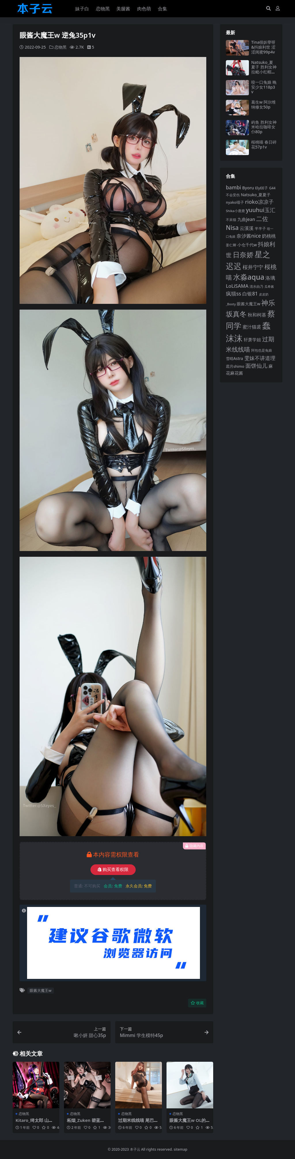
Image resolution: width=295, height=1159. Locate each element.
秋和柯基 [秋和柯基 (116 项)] (257, 315)
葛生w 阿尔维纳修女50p (263, 104)
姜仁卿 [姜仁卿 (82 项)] (231, 245)
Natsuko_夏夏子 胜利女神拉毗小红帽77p (264, 69)
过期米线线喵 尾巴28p (138, 1122)
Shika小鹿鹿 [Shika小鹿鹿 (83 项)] (235, 211)
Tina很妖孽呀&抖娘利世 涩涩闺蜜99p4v (263, 47)
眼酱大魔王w (40, 990)
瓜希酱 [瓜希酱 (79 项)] (269, 286)
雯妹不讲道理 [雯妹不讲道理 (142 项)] (259, 357)
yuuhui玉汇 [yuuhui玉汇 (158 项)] (260, 210)
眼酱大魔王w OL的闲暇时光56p (189, 1122)
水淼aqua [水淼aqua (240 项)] (248, 277)
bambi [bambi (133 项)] (233, 187)
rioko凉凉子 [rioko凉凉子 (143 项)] (259, 201)
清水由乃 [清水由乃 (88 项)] (256, 286)
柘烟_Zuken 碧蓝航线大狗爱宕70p (86, 1122)
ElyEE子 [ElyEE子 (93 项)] (261, 187)
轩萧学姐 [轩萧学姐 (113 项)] (252, 339)
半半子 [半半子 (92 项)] (260, 228)
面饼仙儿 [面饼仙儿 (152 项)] (256, 365)
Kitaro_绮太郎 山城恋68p (34, 1122)
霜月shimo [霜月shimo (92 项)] (235, 366)
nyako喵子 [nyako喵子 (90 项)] (235, 202)
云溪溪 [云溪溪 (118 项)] (247, 228)
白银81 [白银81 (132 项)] (250, 293)
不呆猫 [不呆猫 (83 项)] (231, 220)
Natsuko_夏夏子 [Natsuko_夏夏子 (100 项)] (256, 194)
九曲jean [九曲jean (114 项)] (246, 219)
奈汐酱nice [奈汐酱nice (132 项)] (249, 235)
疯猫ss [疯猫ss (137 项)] (233, 293)
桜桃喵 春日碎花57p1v (264, 144)
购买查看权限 (113, 869)
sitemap (180, 1149)
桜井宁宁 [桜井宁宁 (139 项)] (253, 267)
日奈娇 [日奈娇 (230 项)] (243, 254)
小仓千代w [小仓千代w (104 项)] (247, 244)
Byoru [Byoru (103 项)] (248, 187)
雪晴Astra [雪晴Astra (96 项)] (234, 358)
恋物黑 (60, 47)
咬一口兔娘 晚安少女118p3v (264, 87)
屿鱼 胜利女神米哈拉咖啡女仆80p (264, 127)
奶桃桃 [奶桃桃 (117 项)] (269, 236)
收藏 (197, 1003)
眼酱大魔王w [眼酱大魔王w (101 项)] (248, 303)
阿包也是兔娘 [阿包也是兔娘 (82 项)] (261, 350)
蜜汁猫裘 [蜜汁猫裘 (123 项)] (252, 327)
